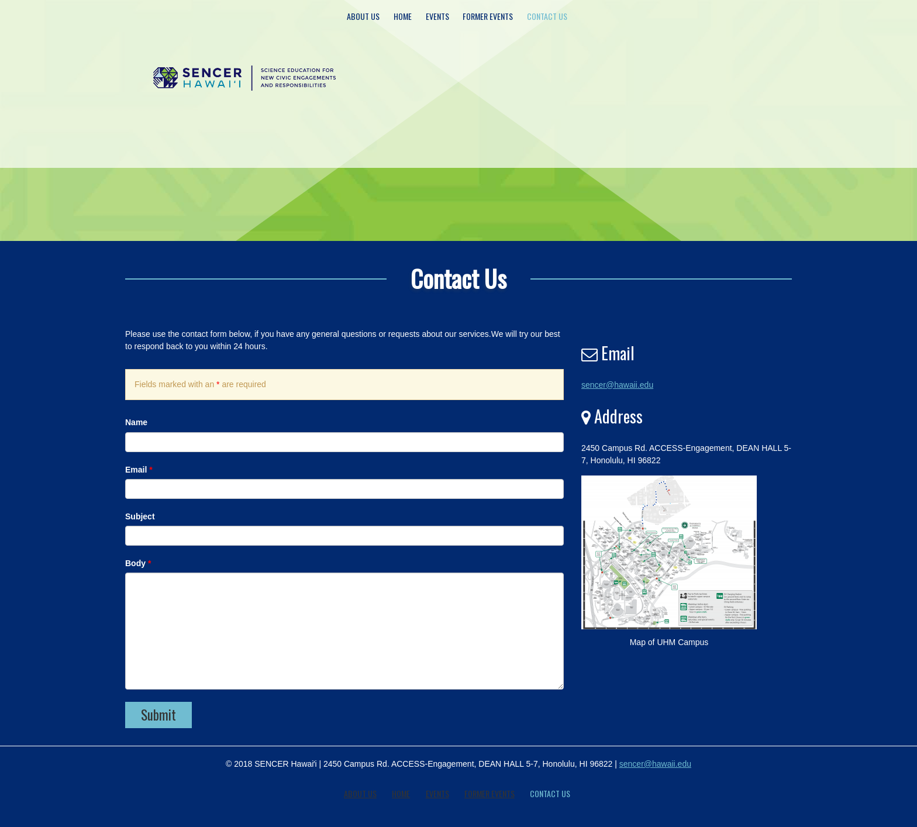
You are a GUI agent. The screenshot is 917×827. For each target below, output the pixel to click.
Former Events (488, 16)
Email (139, 469)
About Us (363, 16)
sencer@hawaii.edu (617, 385)
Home (403, 16)
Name (136, 422)
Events (437, 16)
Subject (140, 516)
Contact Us (547, 16)
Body (138, 563)
